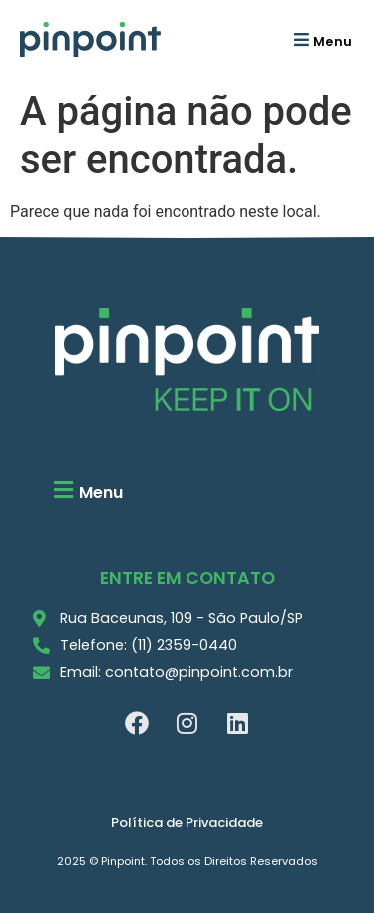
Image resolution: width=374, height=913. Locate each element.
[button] (320, 40)
